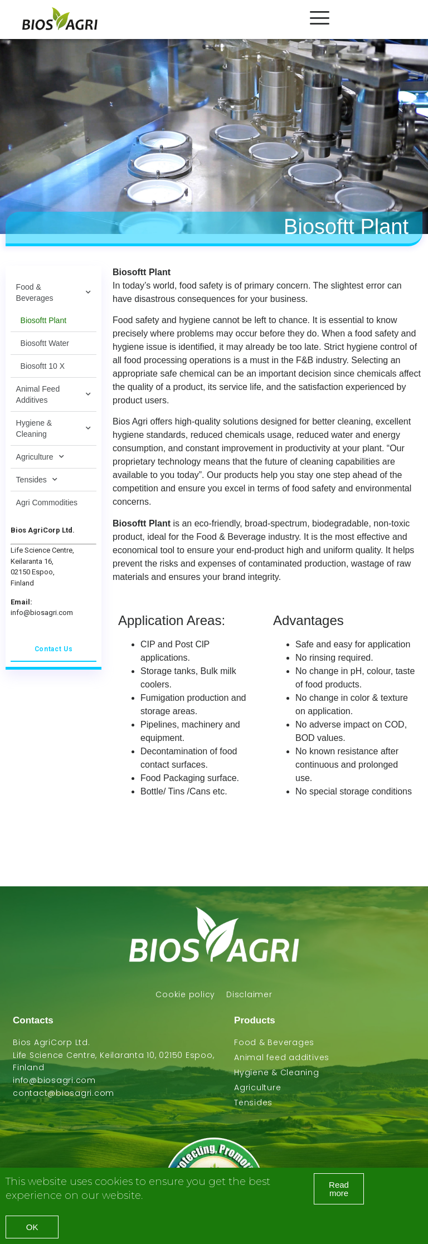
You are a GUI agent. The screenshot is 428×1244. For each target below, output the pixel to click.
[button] (339, 1188)
